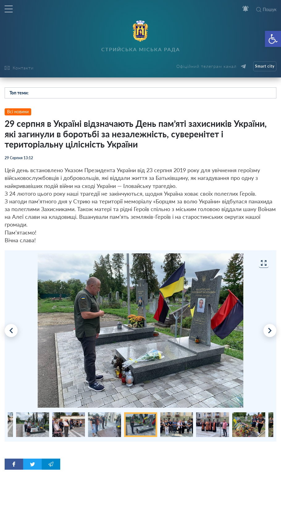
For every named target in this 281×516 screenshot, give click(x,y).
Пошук (266, 9)
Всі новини (18, 111)
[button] (273, 39)
